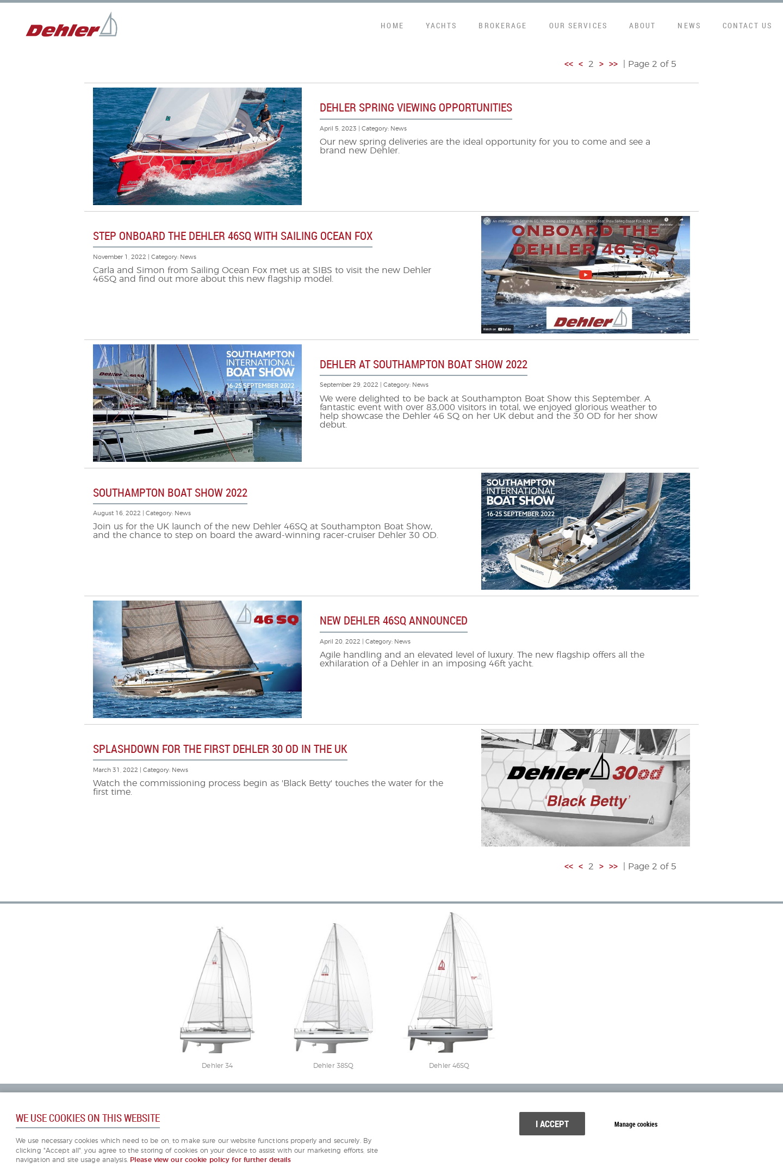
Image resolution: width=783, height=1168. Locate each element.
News (689, 25)
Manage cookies (635, 1124)
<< (568, 64)
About (642, 25)
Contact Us (747, 25)
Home (392, 25)
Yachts (441, 25)
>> (613, 64)
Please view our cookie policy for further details (210, 1160)
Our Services (578, 25)
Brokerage (502, 25)
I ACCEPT (552, 1123)
